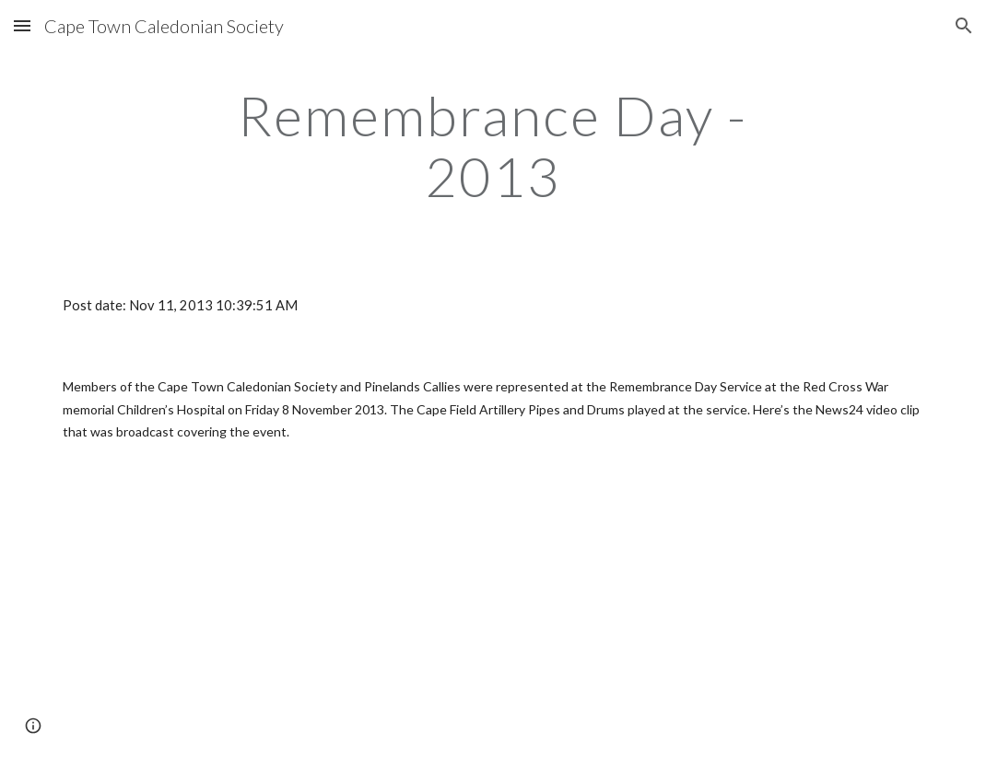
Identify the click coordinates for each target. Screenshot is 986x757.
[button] (22, 25)
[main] (493, 145)
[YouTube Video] (268, 615)
